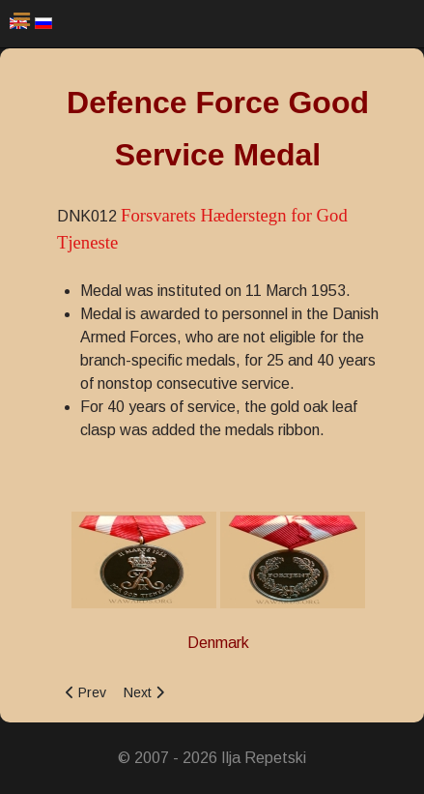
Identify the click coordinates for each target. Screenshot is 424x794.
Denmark (218, 642)
